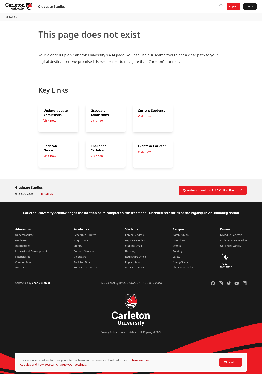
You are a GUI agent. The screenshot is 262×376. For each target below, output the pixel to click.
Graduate (21, 242)
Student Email (133, 247)
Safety (176, 258)
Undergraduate (24, 236)
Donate (249, 6)
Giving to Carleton (231, 236)
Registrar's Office (135, 258)
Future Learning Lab (86, 269)
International (23, 247)
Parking (177, 253)
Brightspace (81, 242)
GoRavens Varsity (230, 247)
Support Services (84, 253)
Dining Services (182, 263)
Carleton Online (83, 263)
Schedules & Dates (85, 236)
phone (36, 284)
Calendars (80, 258)
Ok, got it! (230, 362)
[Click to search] (221, 6)
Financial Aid (22, 258)
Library (78, 247)
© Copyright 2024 (150, 333)
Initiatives (21, 269)
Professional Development (31, 253)
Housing (130, 253)
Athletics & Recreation (233, 242)
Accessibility (128, 333)
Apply (232, 6)
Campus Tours (23, 263)
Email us (47, 195)
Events (177, 247)
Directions (179, 242)
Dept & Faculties (135, 242)
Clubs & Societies (183, 269)
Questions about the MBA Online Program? (212, 192)
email (47, 284)
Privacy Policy (109, 333)
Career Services (134, 236)
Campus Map (181, 236)
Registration (132, 263)
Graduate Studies (52, 6)
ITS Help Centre (134, 269)
